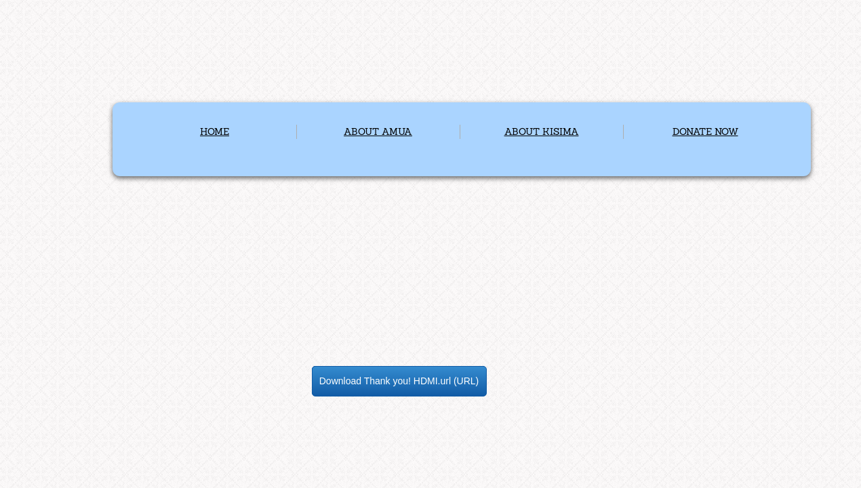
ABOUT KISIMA (541, 131)
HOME (214, 131)
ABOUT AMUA (378, 131)
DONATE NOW (705, 131)
